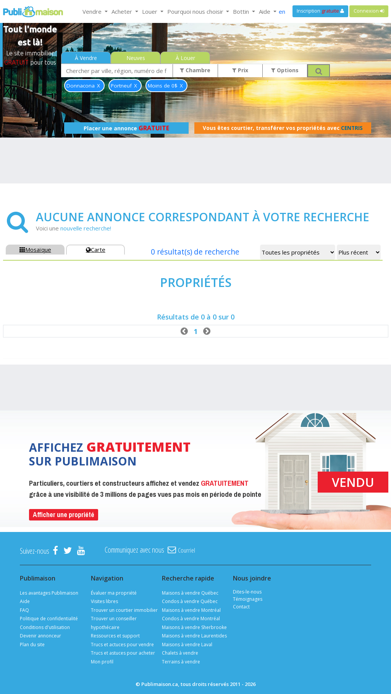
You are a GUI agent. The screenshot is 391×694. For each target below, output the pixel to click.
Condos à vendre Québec (190, 601)
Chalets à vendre (180, 653)
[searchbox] (117, 70)
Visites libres (104, 601)
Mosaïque (35, 249)
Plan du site (32, 644)
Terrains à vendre (181, 661)
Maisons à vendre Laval (187, 644)
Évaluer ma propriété (114, 593)
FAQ (24, 610)
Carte (95, 249)
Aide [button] (265, 11)
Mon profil (102, 661)
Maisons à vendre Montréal (191, 610)
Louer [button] (150, 11)
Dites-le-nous (247, 592)
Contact (241, 606)
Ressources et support (115, 635)
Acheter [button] (122, 11)
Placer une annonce (126, 128)
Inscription (320, 11)
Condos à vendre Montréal (191, 618)
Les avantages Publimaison (49, 593)
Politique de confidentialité (49, 618)
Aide (25, 601)
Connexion (369, 11)
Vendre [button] (92, 11)
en (282, 11)
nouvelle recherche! (85, 228)
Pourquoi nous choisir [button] (196, 11)
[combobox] (117, 70)
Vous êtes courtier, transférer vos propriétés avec (283, 128)
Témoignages (247, 599)
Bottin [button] (241, 11)
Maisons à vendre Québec (190, 593)
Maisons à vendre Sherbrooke (194, 627)
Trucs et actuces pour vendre (122, 644)
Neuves (135, 58)
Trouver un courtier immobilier (124, 610)
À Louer (185, 58)
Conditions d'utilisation (45, 627)
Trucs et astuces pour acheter (123, 653)
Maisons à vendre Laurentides (194, 635)
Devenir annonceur (40, 635)
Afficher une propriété (63, 514)
